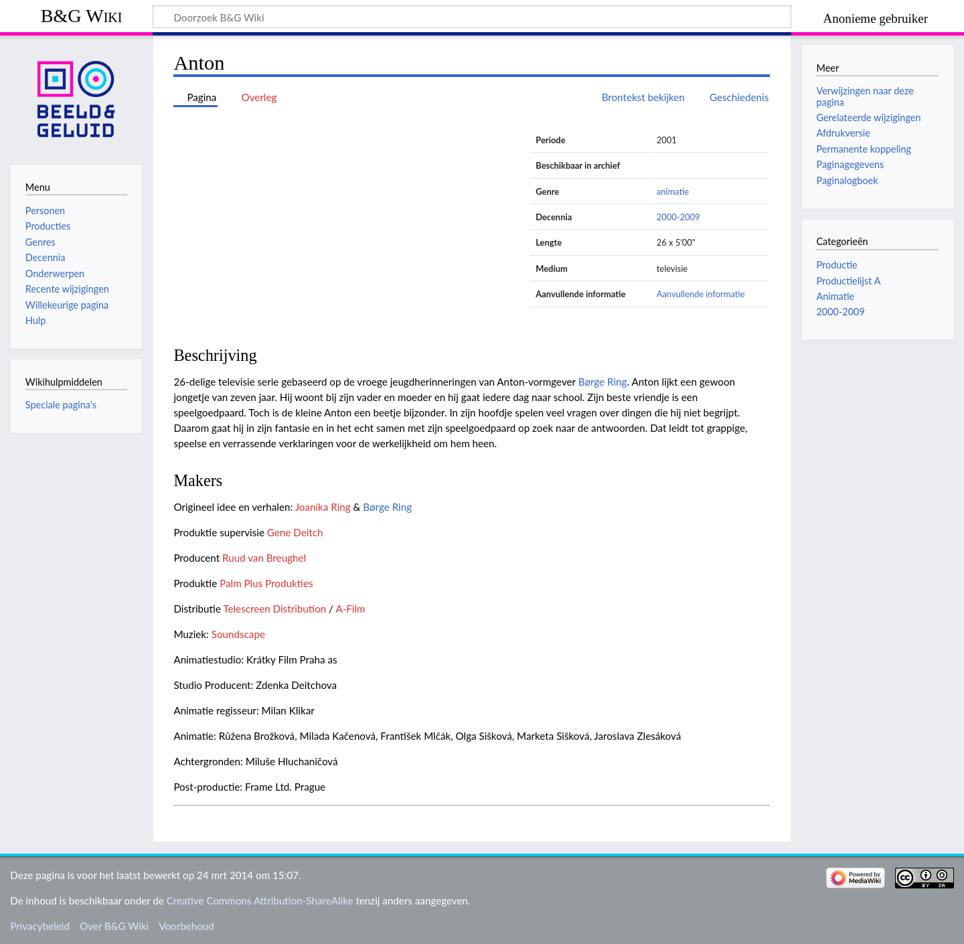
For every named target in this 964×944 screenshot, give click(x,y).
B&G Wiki (82, 15)
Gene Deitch (295, 532)
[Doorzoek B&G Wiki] (472, 16)
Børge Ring (602, 382)
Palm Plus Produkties (266, 583)
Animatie (835, 296)
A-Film (350, 609)
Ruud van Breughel (264, 558)
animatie (673, 191)
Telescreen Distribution (274, 609)
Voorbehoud (186, 926)
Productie (836, 264)
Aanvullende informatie (701, 294)
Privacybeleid (40, 926)
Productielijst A (848, 281)
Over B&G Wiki (114, 926)
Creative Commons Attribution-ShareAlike (260, 900)
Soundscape (238, 634)
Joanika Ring (323, 507)
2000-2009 (678, 217)
